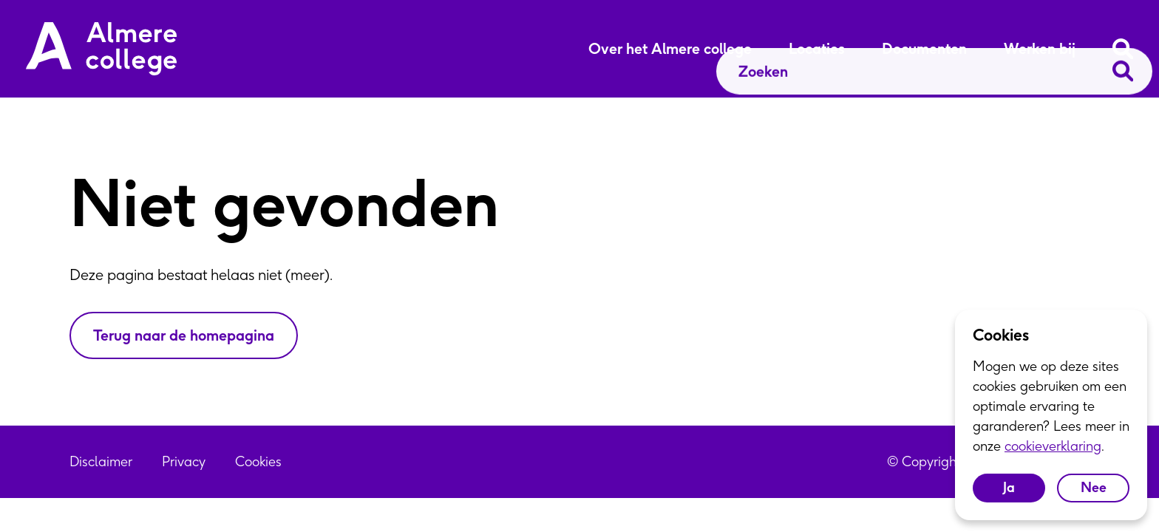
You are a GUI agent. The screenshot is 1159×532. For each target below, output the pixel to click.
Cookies (258, 461)
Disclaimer (100, 461)
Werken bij (1039, 48)
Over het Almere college (670, 48)
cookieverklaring (1053, 445)
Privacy (183, 461)
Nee (1094, 487)
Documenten (924, 48)
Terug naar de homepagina (183, 335)
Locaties (817, 48)
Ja (1009, 487)
